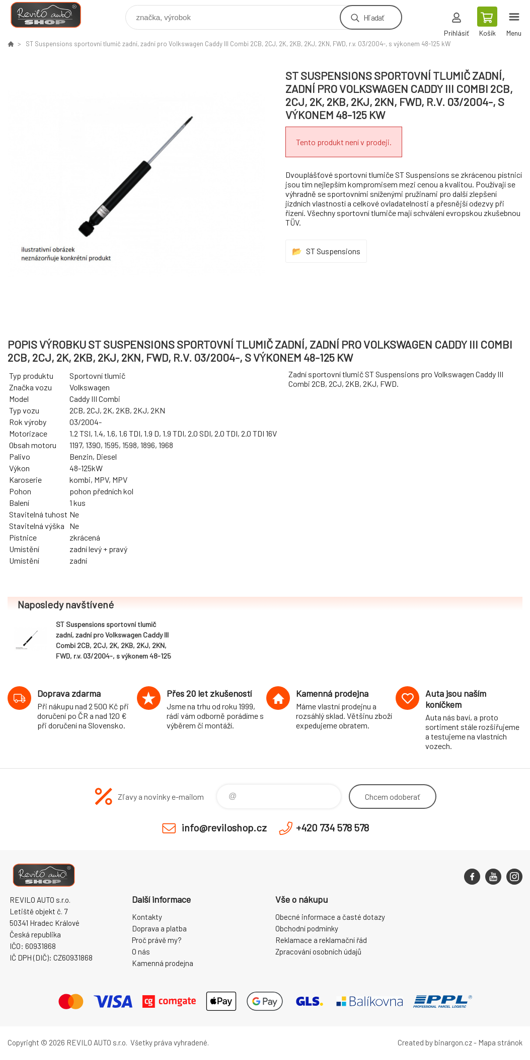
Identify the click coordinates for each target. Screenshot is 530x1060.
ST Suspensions (333, 251)
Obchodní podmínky (306, 928)
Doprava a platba (159, 928)
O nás (141, 951)
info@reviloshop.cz (224, 827)
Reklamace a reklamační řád (321, 939)
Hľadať (373, 17)
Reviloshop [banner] (52, 15)
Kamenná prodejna (162, 963)
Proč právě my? (157, 939)
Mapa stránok (500, 1042)
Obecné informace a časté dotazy (330, 916)
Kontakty (147, 916)
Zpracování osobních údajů (318, 951)
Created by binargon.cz (435, 1042)
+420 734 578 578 (332, 827)
